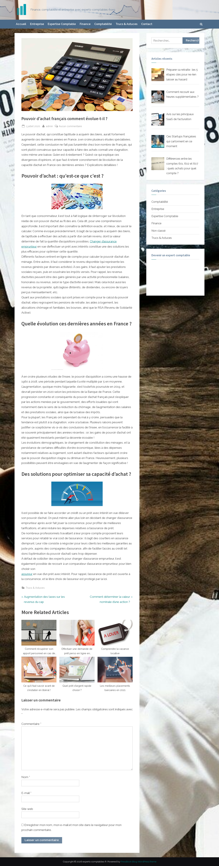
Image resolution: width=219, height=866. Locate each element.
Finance (85, 24)
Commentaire (31, 724)
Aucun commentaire (70, 126)
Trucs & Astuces (126, 24)
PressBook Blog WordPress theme (138, 861)
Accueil (21, 24)
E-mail (26, 793)
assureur (27, 574)
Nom (25, 777)
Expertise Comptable (62, 24)
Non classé (158, 230)
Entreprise (37, 24)
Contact (146, 24)
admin (49, 126)
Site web (27, 809)
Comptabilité (103, 24)
